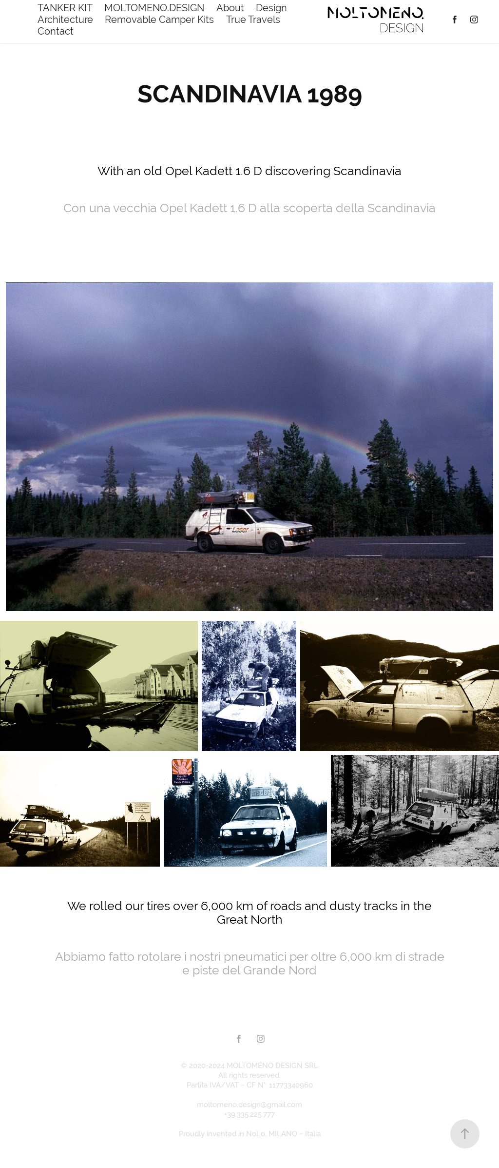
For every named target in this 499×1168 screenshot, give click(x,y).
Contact (56, 31)
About (230, 7)
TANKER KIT (65, 7)
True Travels (253, 19)
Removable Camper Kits (159, 19)
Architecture (65, 19)
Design (271, 7)
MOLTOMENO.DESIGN (154, 7)
